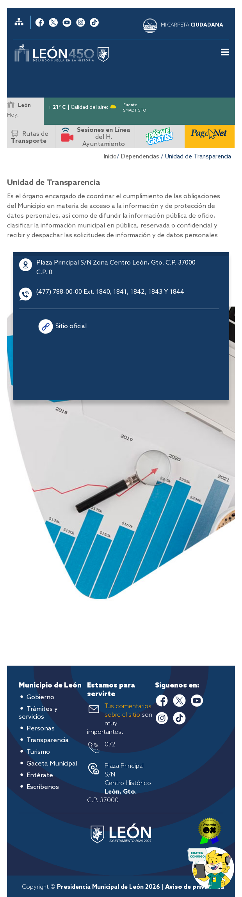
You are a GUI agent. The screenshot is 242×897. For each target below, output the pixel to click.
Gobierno (40, 697)
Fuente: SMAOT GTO (134, 106)
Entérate (40, 775)
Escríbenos (43, 787)
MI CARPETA (192, 25)
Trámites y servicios (38, 713)
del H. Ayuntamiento (103, 137)
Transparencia (48, 740)
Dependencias (140, 156)
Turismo (38, 752)
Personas (41, 728)
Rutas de (29, 137)
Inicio (110, 156)
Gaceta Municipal (52, 763)
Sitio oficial (71, 326)
